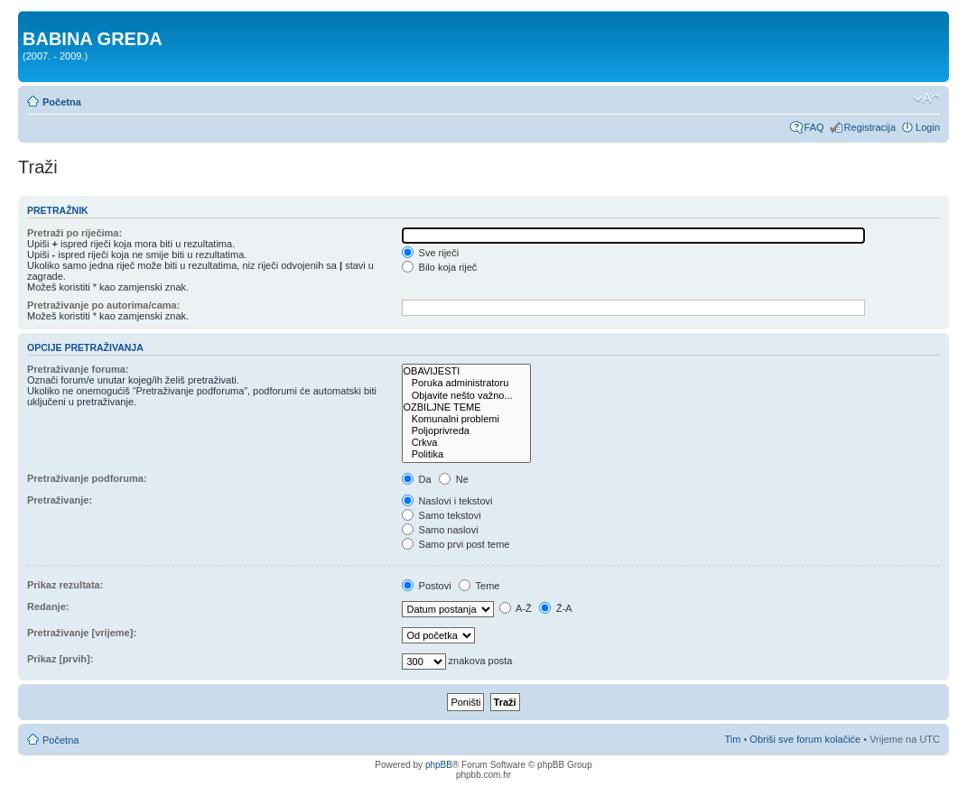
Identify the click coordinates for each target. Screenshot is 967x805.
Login (928, 127)
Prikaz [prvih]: (60, 658)
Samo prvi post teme (456, 544)
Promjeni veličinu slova (927, 98)
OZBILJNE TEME (466, 407)
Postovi (426, 585)
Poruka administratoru (466, 383)
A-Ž (515, 608)
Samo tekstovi (441, 515)
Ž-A (555, 608)
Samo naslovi (440, 529)
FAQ (814, 127)
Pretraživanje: (59, 500)
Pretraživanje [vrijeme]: (81, 632)
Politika (466, 454)
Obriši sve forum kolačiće (804, 739)
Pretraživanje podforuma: (87, 478)
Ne (454, 479)
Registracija (870, 127)
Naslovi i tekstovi (447, 500)
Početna (61, 102)
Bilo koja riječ (440, 267)
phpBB (438, 765)
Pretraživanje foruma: (77, 369)
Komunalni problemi (466, 419)
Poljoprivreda (466, 431)
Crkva (466, 443)
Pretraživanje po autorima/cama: (103, 305)
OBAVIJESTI (466, 371)
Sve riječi (431, 252)
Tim (732, 739)
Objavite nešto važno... (466, 396)
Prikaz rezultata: (65, 584)
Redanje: (48, 606)
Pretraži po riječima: (74, 232)
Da (417, 479)
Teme (479, 585)
